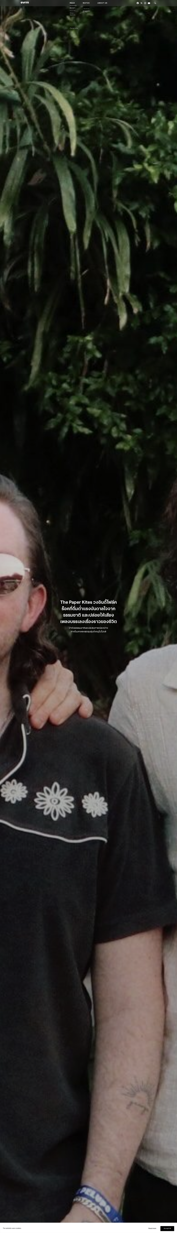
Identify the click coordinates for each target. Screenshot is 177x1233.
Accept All (167, 1228)
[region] (88, 1228)
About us (102, 3)
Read (72, 3)
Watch (86, 3)
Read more (152, 1228)
